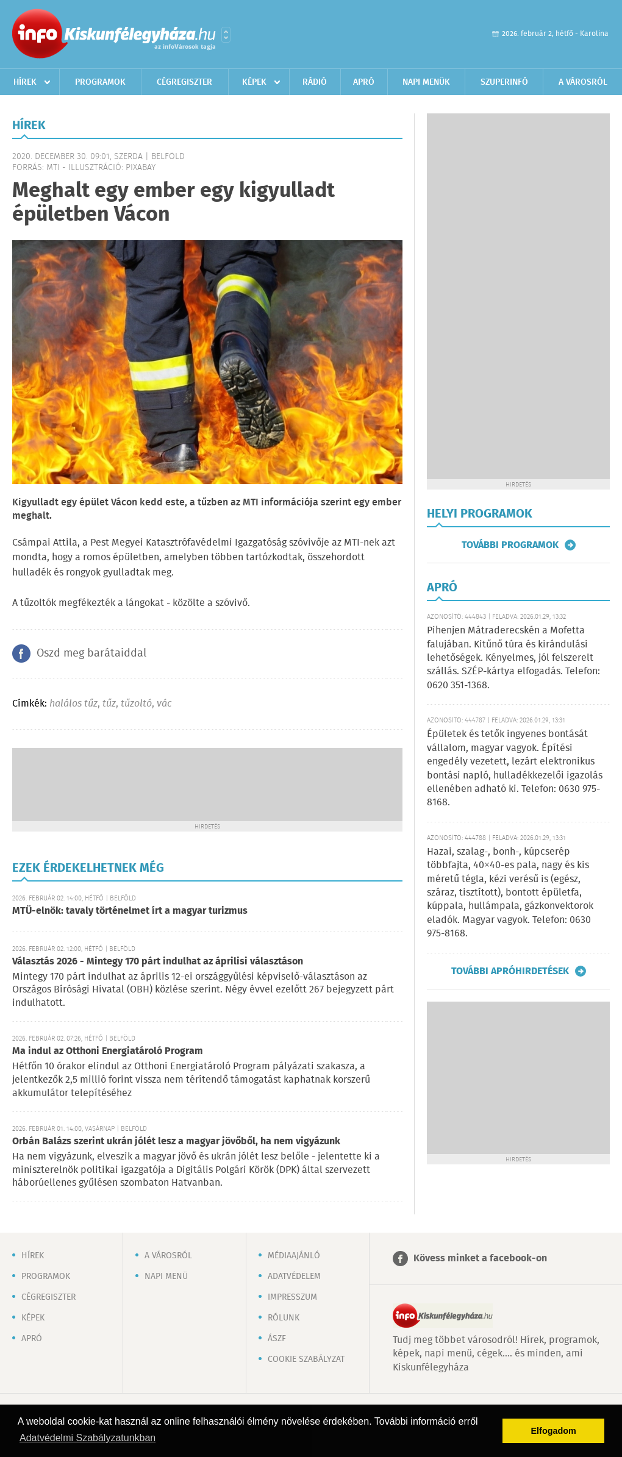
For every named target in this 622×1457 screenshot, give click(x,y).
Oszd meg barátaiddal (91, 653)
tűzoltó (136, 703)
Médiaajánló (294, 1256)
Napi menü (166, 1276)
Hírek (25, 82)
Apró (363, 82)
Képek (254, 82)
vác (164, 703)
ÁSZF (277, 1338)
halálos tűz (73, 703)
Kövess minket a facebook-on (480, 1258)
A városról (583, 82)
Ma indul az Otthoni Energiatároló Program (107, 1051)
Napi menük (426, 82)
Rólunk (283, 1318)
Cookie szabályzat (306, 1359)
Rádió (314, 82)
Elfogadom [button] (553, 1431)
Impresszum (292, 1297)
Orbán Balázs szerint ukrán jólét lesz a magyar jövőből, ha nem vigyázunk (176, 1141)
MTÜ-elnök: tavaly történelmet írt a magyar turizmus (130, 911)
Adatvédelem (294, 1276)
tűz (109, 703)
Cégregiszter (184, 82)
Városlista (226, 35)
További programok (510, 545)
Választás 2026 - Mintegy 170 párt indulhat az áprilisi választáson (157, 961)
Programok (100, 82)
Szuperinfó (504, 82)
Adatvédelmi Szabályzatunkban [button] (88, 1438)
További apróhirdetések (510, 971)
